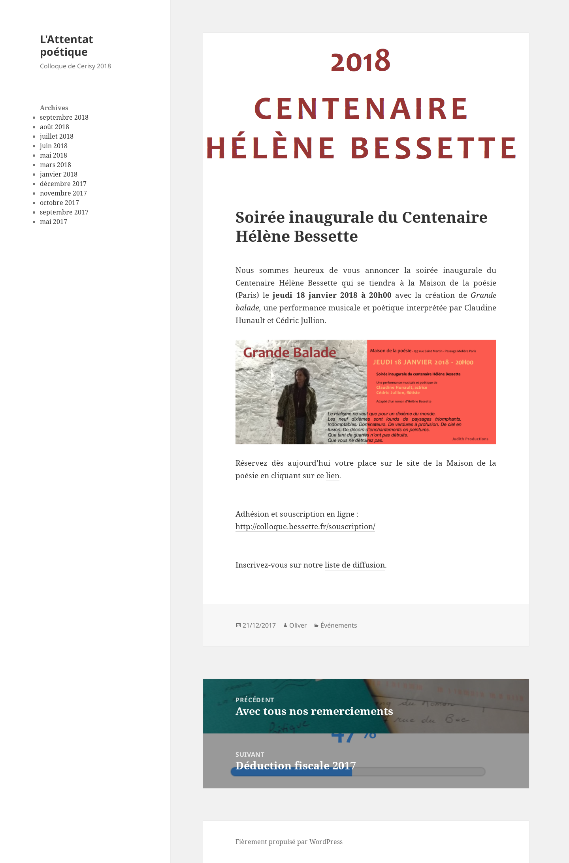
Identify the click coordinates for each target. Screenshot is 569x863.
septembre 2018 (64, 117)
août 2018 (54, 126)
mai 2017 (53, 221)
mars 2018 (55, 164)
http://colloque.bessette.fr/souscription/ (305, 526)
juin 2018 (54, 145)
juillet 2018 (56, 136)
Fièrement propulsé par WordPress (289, 841)
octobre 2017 (59, 202)
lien (332, 475)
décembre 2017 (63, 183)
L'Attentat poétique (66, 45)
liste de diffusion (355, 565)
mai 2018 (53, 155)
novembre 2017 (63, 193)
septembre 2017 (64, 212)
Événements (338, 625)
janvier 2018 (58, 174)
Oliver (298, 625)
